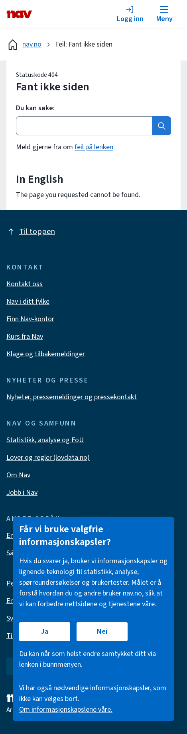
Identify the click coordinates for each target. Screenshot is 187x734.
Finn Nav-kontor (30, 319)
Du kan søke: (35, 108)
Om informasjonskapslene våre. (65, 709)
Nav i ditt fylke (27, 301)
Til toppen (30, 231)
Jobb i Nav (21, 493)
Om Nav (18, 475)
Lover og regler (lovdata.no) (48, 458)
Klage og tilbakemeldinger (45, 354)
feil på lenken (94, 147)
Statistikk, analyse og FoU (45, 440)
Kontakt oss (24, 284)
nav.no (23, 44)
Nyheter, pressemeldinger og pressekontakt (71, 397)
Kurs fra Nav (24, 337)
